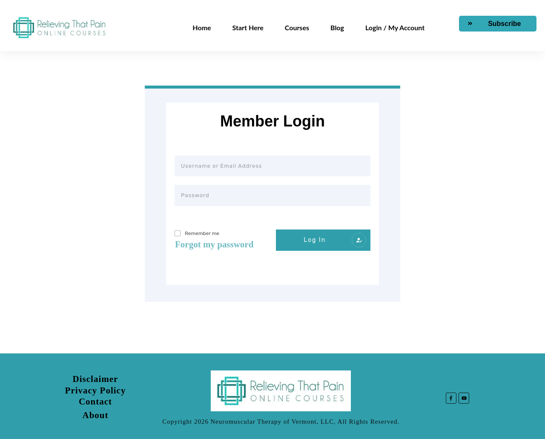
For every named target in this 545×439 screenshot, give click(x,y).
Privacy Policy (95, 390)
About (95, 415)
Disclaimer (95, 379)
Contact (95, 401)
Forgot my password (214, 244)
